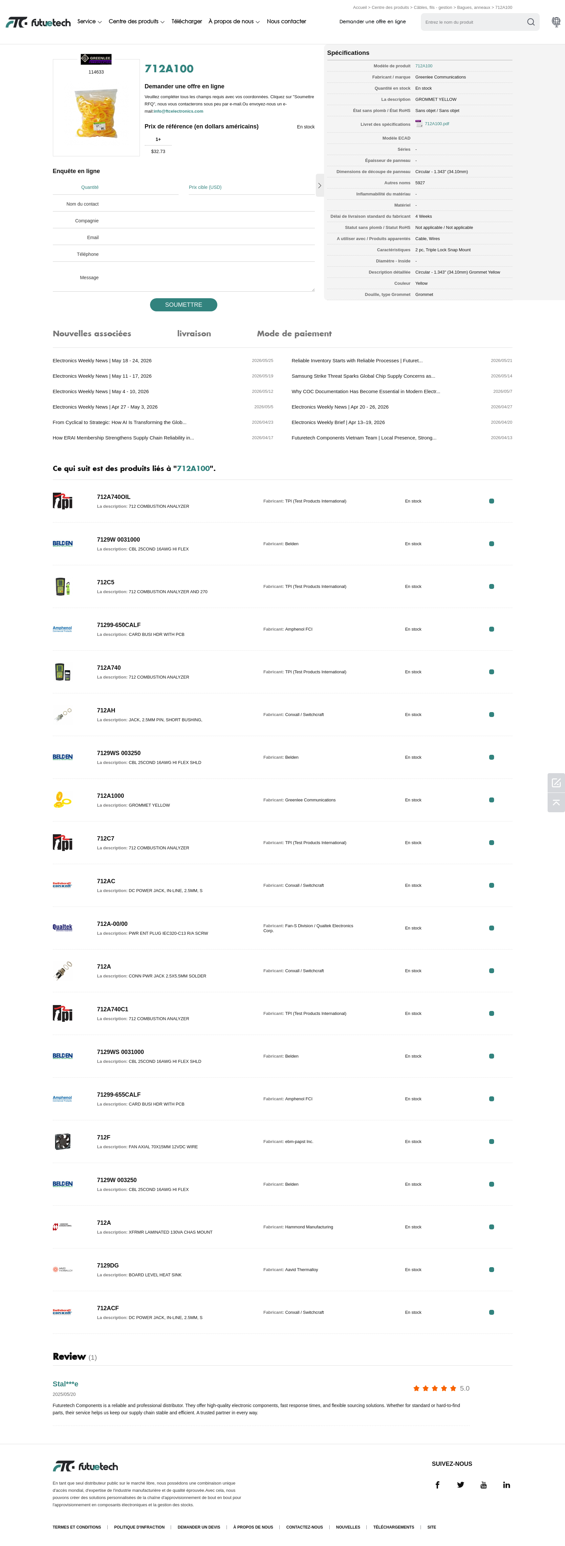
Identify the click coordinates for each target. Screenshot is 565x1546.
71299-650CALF (119, 625)
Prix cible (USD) (205, 187)
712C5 (106, 582)
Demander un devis (199, 1527)
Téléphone (87, 254)
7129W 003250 (117, 1180)
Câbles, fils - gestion (433, 7)
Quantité (90, 187)
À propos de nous (232, 22)
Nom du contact (82, 204)
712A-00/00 (112, 924)
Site (431, 1527)
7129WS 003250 (119, 753)
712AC (106, 881)
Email (92, 237)
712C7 (106, 838)
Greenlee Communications (440, 77)
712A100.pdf (437, 123)
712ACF (108, 1308)
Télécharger (188, 22)
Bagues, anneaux (473, 7)
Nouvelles (348, 1527)
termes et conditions (77, 1527)
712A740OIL (114, 497)
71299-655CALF (119, 1094)
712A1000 (110, 796)
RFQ (491, 501)
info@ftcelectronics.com (178, 111)
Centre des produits (390, 7)
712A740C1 (113, 1009)
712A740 (109, 667)
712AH (106, 710)
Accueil (360, 7)
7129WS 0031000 (120, 1052)
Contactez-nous (304, 1527)
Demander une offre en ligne (375, 22)
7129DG (108, 1265)
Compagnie (87, 220)
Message (89, 277)
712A (104, 966)
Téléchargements (393, 1527)
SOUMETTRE (183, 305)
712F (104, 1137)
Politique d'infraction (139, 1527)
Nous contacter (288, 22)
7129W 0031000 (119, 539)
